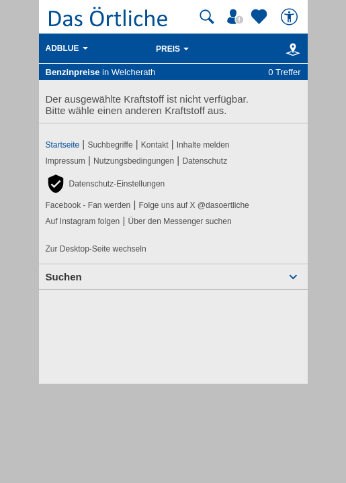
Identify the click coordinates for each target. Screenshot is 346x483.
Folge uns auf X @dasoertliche (193, 205)
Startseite (63, 145)
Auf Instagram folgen (83, 221)
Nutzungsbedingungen (133, 161)
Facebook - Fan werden (88, 205)
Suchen (64, 276)
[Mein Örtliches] (237, 17)
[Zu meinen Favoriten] (261, 17)
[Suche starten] (207, 17)
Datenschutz (204, 161)
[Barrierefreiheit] (291, 17)
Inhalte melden (203, 145)
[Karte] (290, 49)
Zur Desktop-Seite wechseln (96, 249)
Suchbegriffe (109, 145)
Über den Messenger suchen (179, 221)
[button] (105, 183)
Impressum (65, 161)
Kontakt (155, 145)
